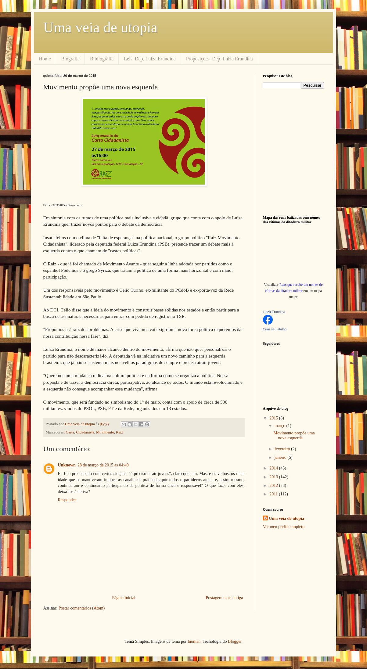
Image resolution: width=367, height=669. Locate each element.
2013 (274, 477)
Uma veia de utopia (100, 27)
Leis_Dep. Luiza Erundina (149, 58)
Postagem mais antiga (224, 597)
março (280, 425)
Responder (67, 500)
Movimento (105, 432)
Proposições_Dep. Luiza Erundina (219, 58)
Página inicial (123, 597)
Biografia (70, 58)
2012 (274, 485)
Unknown (67, 465)
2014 (274, 468)
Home (45, 58)
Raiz (119, 432)
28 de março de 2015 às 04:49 (103, 465)
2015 (274, 418)
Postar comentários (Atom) (82, 608)
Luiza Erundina (274, 312)
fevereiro (283, 449)
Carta (70, 432)
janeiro (281, 457)
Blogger (234, 641)
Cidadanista (85, 432)
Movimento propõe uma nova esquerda (294, 436)
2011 (274, 494)
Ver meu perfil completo (283, 526)
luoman (194, 641)
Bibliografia (101, 58)
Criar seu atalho (275, 329)
